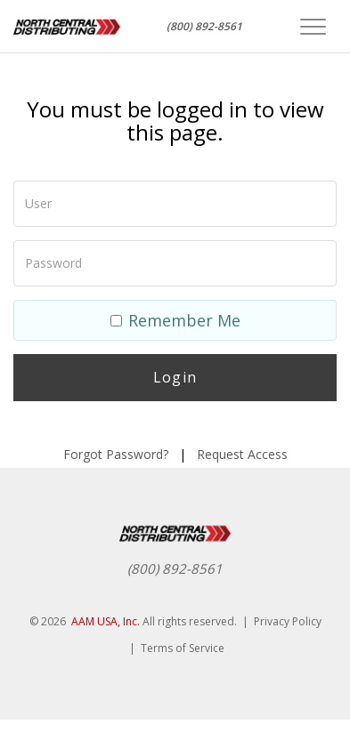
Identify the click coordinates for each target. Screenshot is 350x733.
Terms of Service (182, 648)
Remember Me (175, 320)
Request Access (242, 454)
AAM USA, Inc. (105, 621)
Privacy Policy (288, 621)
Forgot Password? (115, 454)
